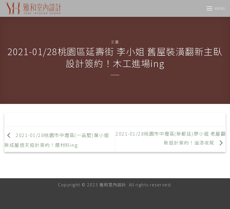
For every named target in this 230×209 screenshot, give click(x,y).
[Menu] (216, 8)
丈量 (115, 41)
